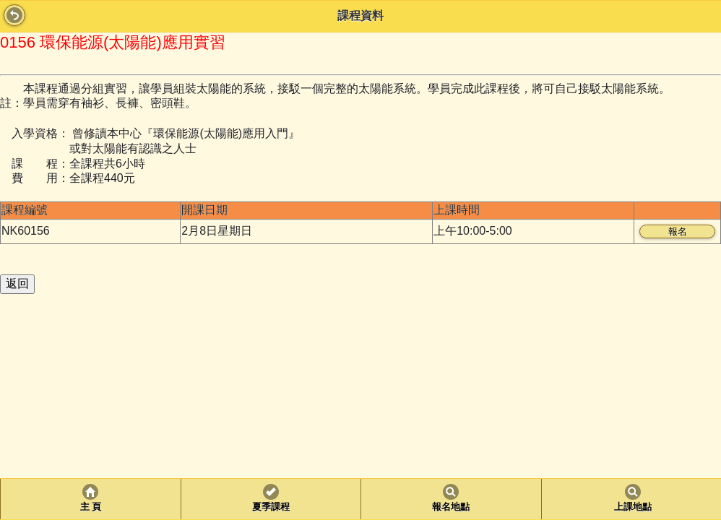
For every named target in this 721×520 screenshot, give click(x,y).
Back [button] (14, 15)
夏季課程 (271, 507)
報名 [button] (677, 231)
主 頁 (90, 507)
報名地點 (451, 507)
